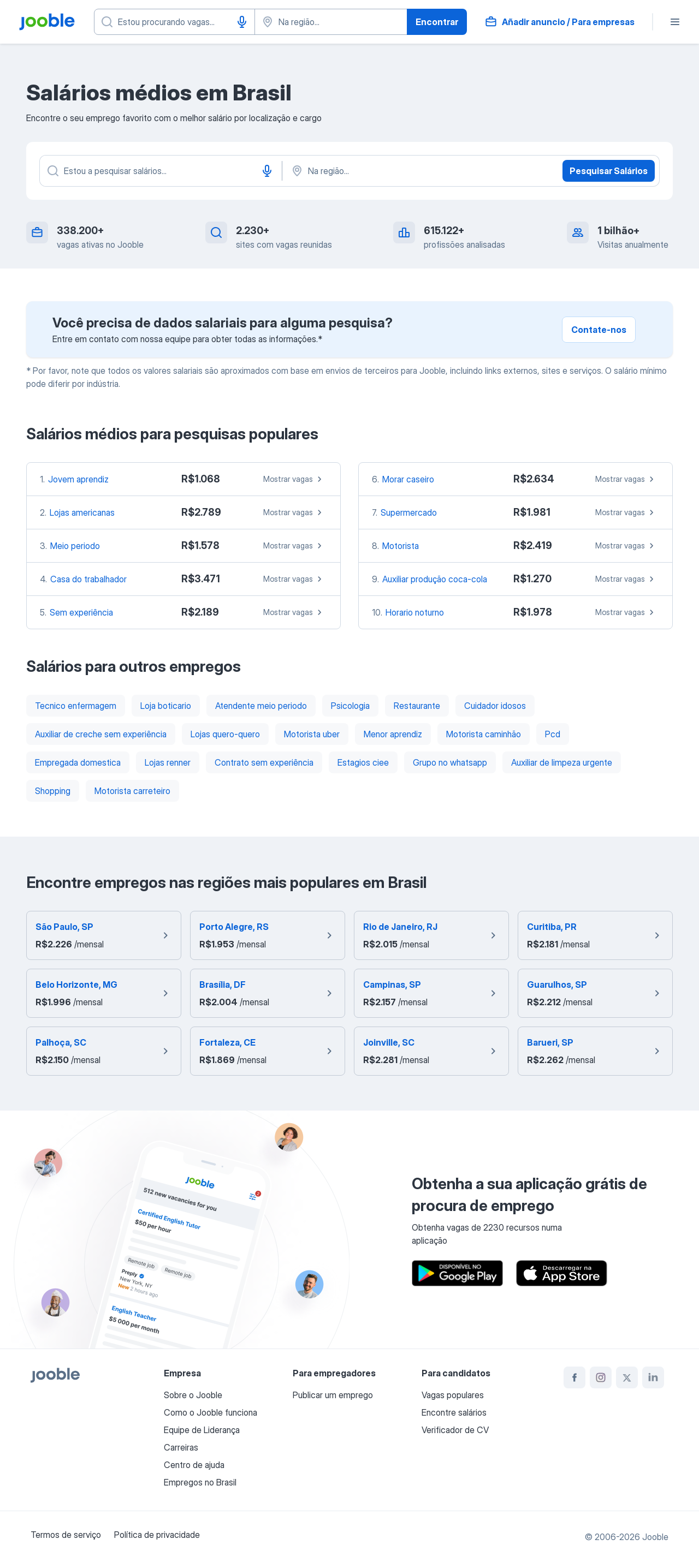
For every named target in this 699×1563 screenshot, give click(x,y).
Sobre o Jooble (193, 1394)
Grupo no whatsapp (450, 762)
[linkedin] (653, 1377)
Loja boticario (165, 705)
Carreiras (181, 1447)
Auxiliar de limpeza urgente (561, 762)
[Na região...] (404, 171)
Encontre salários (454, 1412)
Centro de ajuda (194, 1464)
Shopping (52, 790)
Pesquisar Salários (609, 170)
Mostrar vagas (294, 479)
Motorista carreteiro (132, 790)
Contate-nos (598, 329)
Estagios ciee (363, 762)
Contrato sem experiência (264, 762)
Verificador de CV (455, 1429)
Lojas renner (168, 762)
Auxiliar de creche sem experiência (101, 734)
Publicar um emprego (333, 1394)
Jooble (655, 1536)
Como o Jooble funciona (210, 1412)
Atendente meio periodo (261, 705)
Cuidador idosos (495, 705)
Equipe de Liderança (202, 1429)
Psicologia (350, 705)
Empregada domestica (78, 762)
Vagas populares (453, 1394)
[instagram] (601, 1377)
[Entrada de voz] (242, 22)
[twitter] (627, 1377)
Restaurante (417, 705)
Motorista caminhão (483, 734)
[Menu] (675, 22)
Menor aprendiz (393, 734)
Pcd (552, 734)
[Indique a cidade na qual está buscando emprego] (330, 22)
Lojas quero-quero (225, 734)
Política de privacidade (157, 1534)
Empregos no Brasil (200, 1482)
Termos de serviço (66, 1534)
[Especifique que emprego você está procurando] (174, 22)
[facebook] (574, 1377)
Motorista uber (312, 734)
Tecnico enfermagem (75, 705)
